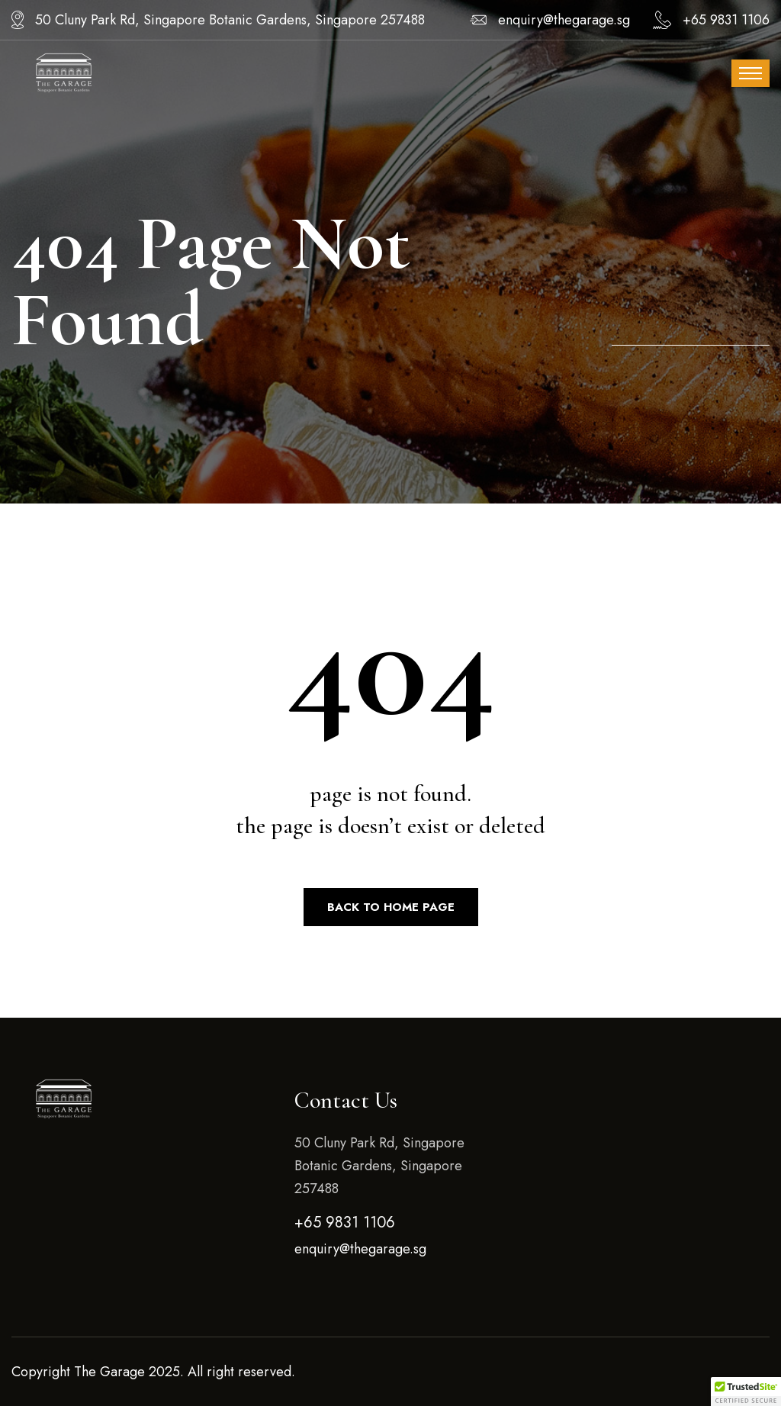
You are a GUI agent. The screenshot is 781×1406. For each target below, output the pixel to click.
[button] (746, 1391)
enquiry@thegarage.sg (564, 20)
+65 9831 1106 (726, 20)
